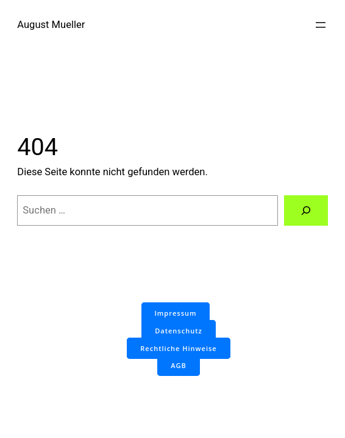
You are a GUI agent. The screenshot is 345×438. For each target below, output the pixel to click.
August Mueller (51, 24)
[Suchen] (306, 210)
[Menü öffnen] (320, 25)
